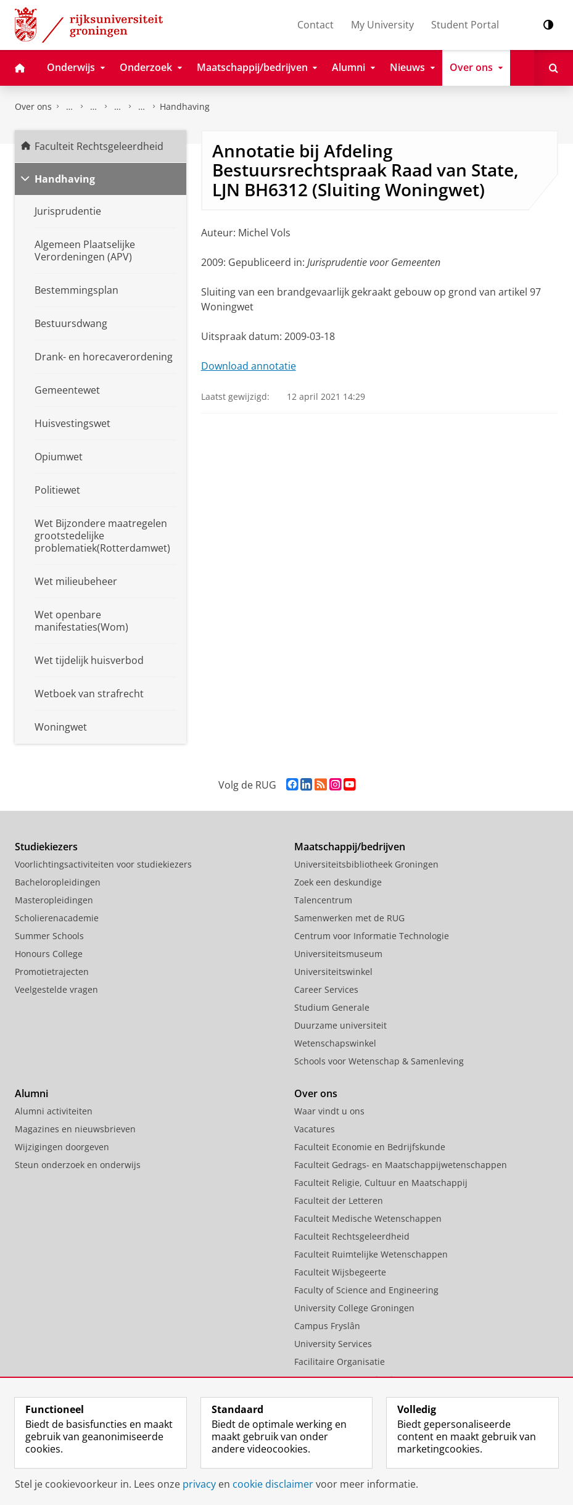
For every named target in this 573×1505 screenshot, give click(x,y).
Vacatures (314, 1129)
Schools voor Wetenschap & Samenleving (379, 1061)
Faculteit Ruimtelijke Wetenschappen (371, 1254)
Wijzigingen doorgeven (62, 1147)
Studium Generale (331, 1007)
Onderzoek (94, 107)
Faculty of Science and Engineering (366, 1290)
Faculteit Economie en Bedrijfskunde (369, 1147)
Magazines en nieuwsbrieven (75, 1129)
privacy (199, 1484)
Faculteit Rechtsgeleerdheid (70, 107)
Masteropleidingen (54, 900)
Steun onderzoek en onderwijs (78, 1165)
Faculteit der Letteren (338, 1200)
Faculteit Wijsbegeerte (340, 1272)
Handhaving (185, 106)
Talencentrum (323, 900)
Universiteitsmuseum (338, 954)
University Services (333, 1344)
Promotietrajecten (52, 971)
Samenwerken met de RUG (349, 918)
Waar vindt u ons (329, 1111)
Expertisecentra (118, 107)
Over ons (33, 106)
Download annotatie (248, 366)
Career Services (326, 989)
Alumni (31, 1093)
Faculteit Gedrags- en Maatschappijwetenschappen (400, 1165)
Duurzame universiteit (340, 1025)
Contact (315, 24)
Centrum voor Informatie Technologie (371, 936)
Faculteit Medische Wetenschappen (368, 1218)
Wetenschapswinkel (335, 1043)
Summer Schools (49, 936)
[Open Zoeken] (553, 68)
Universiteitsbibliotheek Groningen (366, 864)
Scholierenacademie (57, 918)
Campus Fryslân (327, 1326)
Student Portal (465, 24)
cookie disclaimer (273, 1484)
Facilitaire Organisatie (339, 1361)
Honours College (49, 954)
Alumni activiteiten (54, 1111)
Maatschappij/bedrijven (349, 846)
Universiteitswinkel (333, 971)
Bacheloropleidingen (58, 882)
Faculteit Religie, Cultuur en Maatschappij (381, 1182)
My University (382, 24)
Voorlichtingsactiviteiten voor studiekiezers (103, 864)
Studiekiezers (46, 846)
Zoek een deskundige (338, 882)
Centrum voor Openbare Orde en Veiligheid (142, 107)
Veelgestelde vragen (56, 989)
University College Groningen (354, 1308)
